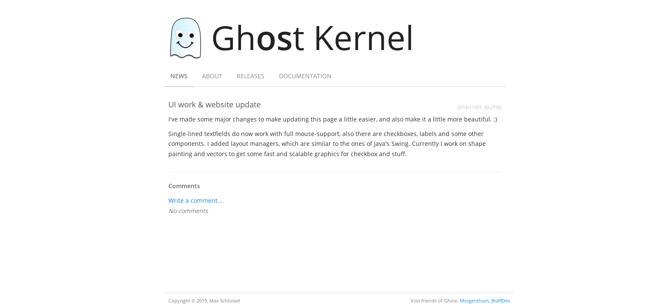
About (212, 76)
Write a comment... (195, 200)
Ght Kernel (296, 37)
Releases (250, 76)
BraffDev (500, 300)
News (179, 76)
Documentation (305, 76)
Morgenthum (474, 300)
